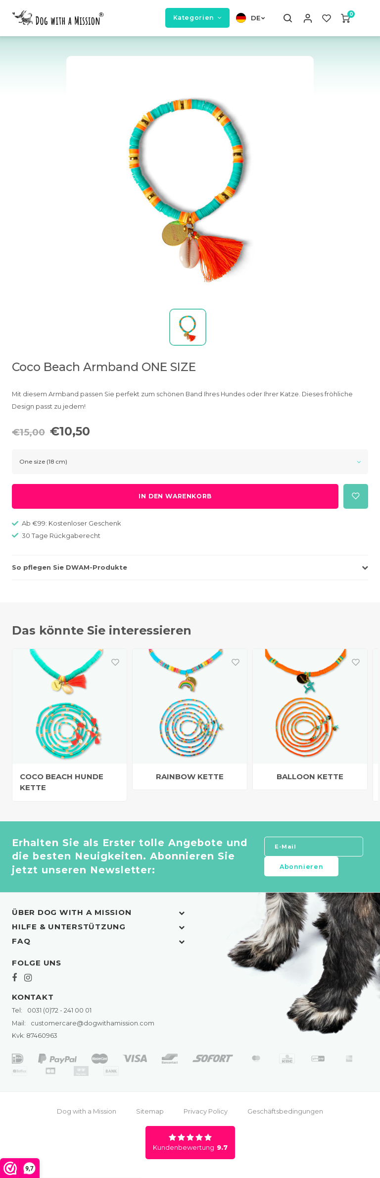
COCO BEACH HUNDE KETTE (61, 785)
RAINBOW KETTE (190, 780)
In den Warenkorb (175, 500)
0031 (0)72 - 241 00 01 (52, 1014)
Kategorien (197, 19)
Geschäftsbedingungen (285, 1115)
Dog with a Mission (86, 1115)
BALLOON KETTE (310, 780)
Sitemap (150, 1115)
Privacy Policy (206, 1115)
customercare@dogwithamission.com (83, 1026)
